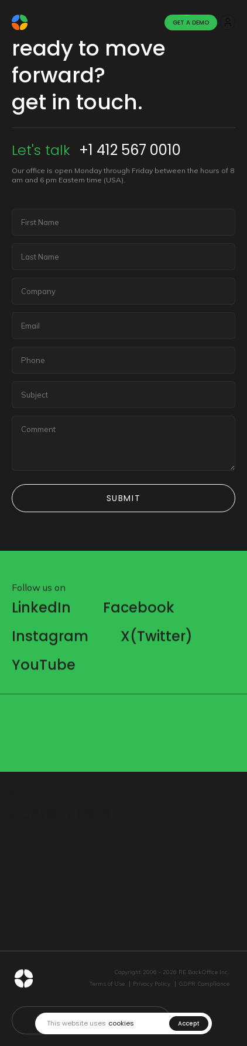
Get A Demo (191, 22)
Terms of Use (107, 984)
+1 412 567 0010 (130, 150)
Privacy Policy (151, 984)
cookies (121, 1023)
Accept (189, 1023)
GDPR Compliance (204, 984)
